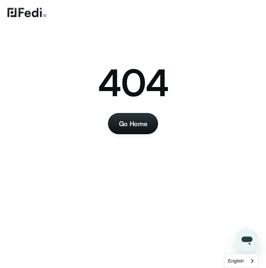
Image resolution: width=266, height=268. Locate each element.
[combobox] (241, 261)
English (236, 261)
